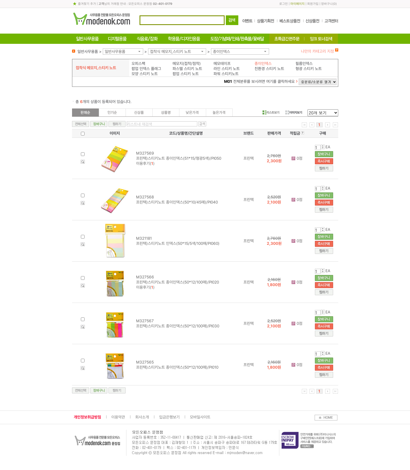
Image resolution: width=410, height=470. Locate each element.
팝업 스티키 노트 (186, 73)
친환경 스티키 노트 (269, 68)
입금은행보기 (169, 417)
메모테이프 (222, 63)
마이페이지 (297, 4)
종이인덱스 (221, 51)
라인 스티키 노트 (227, 68)
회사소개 (142, 417)
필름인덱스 (304, 63)
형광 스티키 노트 (309, 68)
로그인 (283, 4)
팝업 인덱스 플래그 (146, 68)
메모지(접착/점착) (187, 63)
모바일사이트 (200, 417)
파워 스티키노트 (226, 73)
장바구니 (327, 4)
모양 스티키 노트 (145, 73)
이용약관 (118, 417)
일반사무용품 (115, 51)
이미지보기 (293, 112)
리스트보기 (271, 112)
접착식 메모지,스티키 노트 (170, 51)
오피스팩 (138, 63)
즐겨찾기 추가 (87, 4)
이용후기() (145, 163)
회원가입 (313, 4)
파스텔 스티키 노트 (187, 68)
